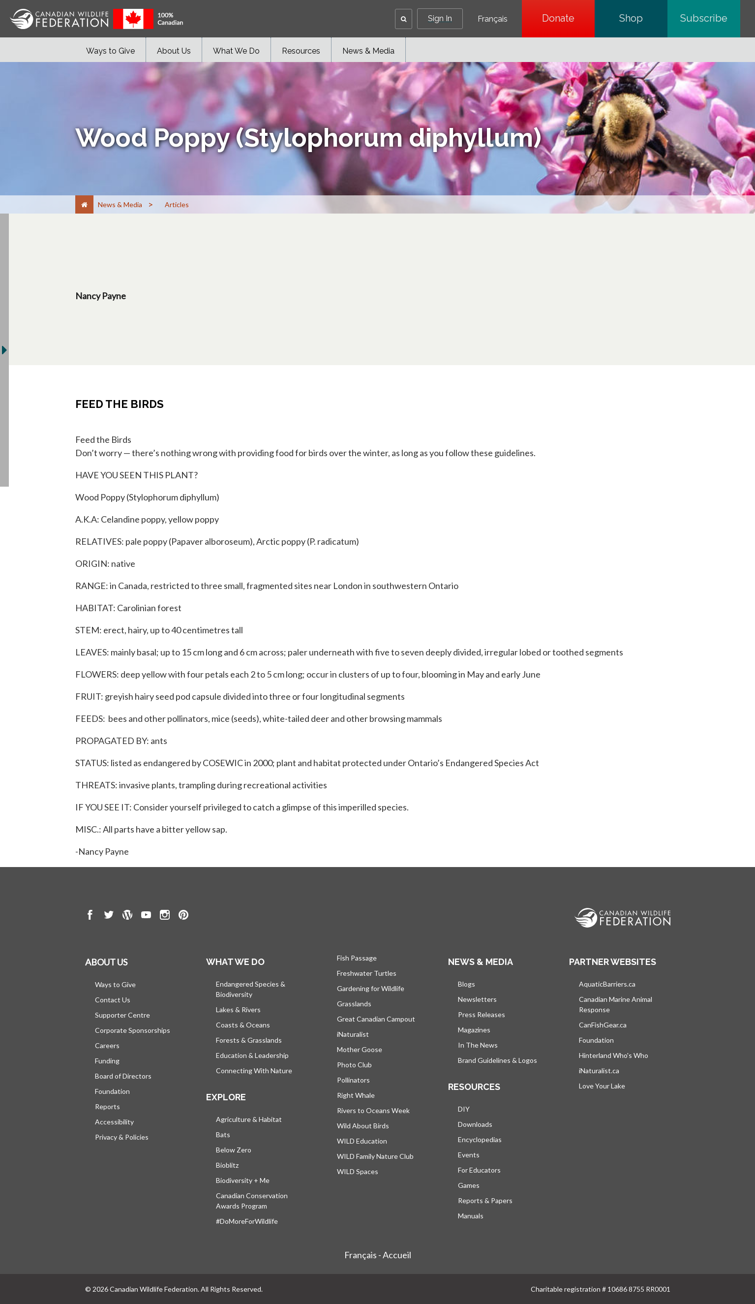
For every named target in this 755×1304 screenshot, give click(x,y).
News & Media (368, 51)
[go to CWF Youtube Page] (146, 916)
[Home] (84, 204)
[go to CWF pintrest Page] (183, 916)
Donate (568, 18)
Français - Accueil (377, 1254)
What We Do (236, 51)
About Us (174, 51)
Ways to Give (110, 51)
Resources (301, 51)
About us (106, 962)
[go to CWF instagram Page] (165, 916)
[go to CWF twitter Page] (109, 916)
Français (493, 19)
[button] (403, 19)
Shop (643, 18)
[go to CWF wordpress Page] (127, 916)
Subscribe (710, 18)
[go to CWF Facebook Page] (90, 916)
